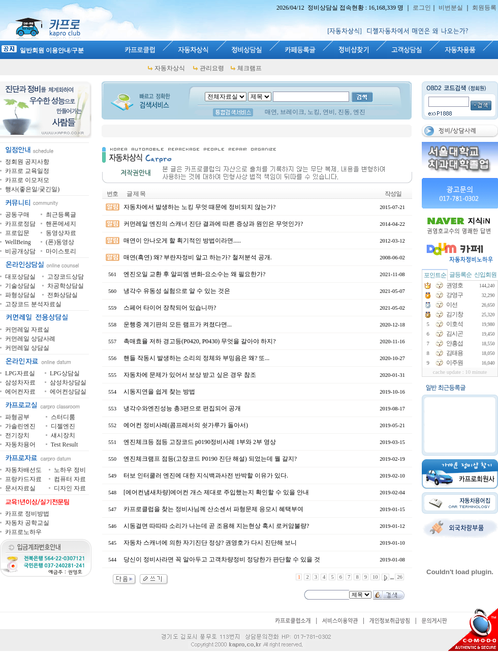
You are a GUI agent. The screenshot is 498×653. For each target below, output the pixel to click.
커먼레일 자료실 (27, 329)
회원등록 (484, 7)
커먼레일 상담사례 (30, 338)
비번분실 (451, 7)
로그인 (422, 7)
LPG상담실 (65, 373)
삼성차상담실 (68, 382)
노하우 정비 (70, 469)
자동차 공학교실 (27, 522)
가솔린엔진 (20, 426)
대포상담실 (20, 276)
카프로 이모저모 (27, 180)
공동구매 (17, 214)
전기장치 (17, 435)
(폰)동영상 (60, 242)
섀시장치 (63, 435)
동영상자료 (61, 232)
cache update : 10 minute (460, 372)
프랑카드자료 (23, 479)
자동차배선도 (23, 469)
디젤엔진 (63, 426)
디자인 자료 (70, 488)
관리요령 (212, 68)
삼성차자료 (20, 382)
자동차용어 (20, 444)
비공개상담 (20, 251)
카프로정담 (20, 223)
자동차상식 (169, 68)
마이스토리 (61, 251)
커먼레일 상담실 (27, 347)
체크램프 (249, 68)
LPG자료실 (20, 373)
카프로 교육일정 (27, 170)
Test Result (64, 444)
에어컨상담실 (68, 391)
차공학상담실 (65, 285)
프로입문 (17, 232)
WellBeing (18, 242)
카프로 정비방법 (27, 513)
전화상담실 (62, 295)
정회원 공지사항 (27, 161)
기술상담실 (20, 285)
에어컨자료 (20, 391)
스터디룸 (63, 417)
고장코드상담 (65, 276)
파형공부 (17, 417)
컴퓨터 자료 (70, 479)
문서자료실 (20, 488)
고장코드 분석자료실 (33, 304)
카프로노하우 (23, 532)
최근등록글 (61, 214)
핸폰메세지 (61, 223)
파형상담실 (20, 295)
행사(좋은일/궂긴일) (32, 189)
